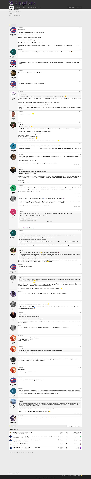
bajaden (14, 433)
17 (28, 437)
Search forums (16, 9)
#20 (80, 301)
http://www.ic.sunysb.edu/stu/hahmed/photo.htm (28, 372)
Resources (30, 7)
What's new (17, 7)
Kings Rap (22, 437)
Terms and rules (69, 475)
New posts (11, 9)
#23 (80, 335)
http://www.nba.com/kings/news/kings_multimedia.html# (44, 187)
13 (25, 441)
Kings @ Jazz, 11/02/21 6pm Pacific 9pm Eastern (28, 447)
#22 (80, 325)
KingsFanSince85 (76, 433)
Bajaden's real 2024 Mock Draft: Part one (22, 432)
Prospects (22, 433)
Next (13, 25)
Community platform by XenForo (45, 477)
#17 (80, 264)
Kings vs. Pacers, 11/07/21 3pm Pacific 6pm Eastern (28, 440)
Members (37, 7)
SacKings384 (12, 15)
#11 (80, 167)
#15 (80, 230)
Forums (11, 7)
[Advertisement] (45, 20)
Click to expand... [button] (50, 221)
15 (25, 437)
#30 (80, 415)
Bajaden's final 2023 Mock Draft (20, 443)
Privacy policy (75, 475)
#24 (80, 346)
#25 (80, 356)
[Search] (79, 7)
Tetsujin (14, 437)
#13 (80, 196)
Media (24, 7)
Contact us (63, 475)
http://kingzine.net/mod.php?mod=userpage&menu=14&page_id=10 (31, 318)
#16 (80, 247)
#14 (80, 209)
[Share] (79, 27)
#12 (80, 185)
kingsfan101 (77, 437)
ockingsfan (77, 444)
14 (26, 441)
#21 (80, 312)
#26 (80, 367)
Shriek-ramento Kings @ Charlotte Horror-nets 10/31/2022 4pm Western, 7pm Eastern (36, 436)
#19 (80, 291)
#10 (80, 154)
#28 (80, 388)
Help (79, 475)
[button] (21, 7)
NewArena (77, 448)
